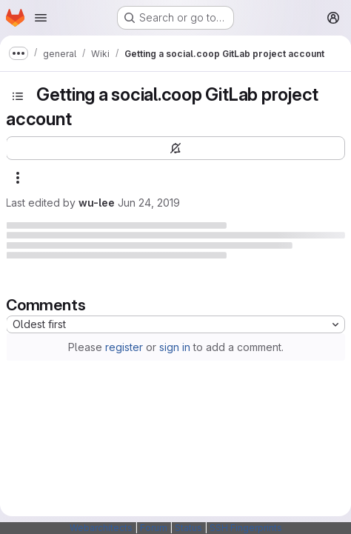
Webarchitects (101, 527)
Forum (153, 527)
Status (188, 527)
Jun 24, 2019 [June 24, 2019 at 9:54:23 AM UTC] (149, 202)
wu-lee (96, 202)
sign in (174, 347)
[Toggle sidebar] (18, 96)
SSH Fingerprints (246, 527)
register (124, 347)
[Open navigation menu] (41, 18)
